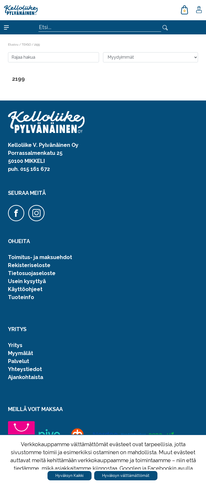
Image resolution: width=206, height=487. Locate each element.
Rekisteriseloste (29, 265)
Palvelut (18, 361)
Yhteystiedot (25, 369)
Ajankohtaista (25, 377)
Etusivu (13, 44)
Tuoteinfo (21, 297)
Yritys (15, 345)
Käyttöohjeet (25, 289)
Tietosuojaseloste (32, 273)
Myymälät (20, 353)
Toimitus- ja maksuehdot (40, 257)
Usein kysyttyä (27, 281)
